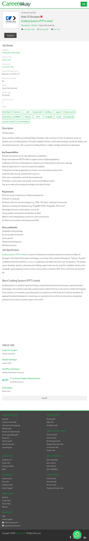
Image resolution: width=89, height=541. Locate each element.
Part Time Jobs (51, 485)
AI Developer (7, 387)
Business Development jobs (11, 432)
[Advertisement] (44, 323)
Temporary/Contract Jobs (55, 488)
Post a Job (5, 482)
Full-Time (57, 29)
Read (3, 469)
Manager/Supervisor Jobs (55, 444)
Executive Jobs (51, 438)
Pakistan (34, 25)
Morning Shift (43, 29)
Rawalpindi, (25, 25)
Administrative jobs (8, 444)
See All (44, 398)
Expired (10, 35)
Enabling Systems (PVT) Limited (37, 20)
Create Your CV (7, 460)
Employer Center (7, 485)
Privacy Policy (6, 500)
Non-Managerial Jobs (53, 441)
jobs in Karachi (51, 466)
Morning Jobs (51, 419)
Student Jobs (51, 450)
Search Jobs (6, 463)
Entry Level (6, 59)
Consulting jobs (7, 447)
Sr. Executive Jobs (52, 447)
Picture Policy (6, 504)
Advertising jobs (7, 441)
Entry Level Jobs (52, 435)
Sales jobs (5, 419)
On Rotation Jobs (52, 425)
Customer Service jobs (9, 422)
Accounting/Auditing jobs (10, 435)
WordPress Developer (11, 369)
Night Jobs (50, 422)
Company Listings (7, 466)
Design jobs (5, 438)
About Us (5, 497)
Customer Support (9, 350)
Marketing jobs (6, 428)
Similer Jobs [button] (8, 345)
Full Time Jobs (51, 478)
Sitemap (5, 507)
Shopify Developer (9, 359)
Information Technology (11, 52)
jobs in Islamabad (52, 460)
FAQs (3, 516)
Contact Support (7, 488)
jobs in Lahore (51, 463)
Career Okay (20, 533)
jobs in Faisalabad (52, 469)
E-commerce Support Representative (25, 378)
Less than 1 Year (29, 29)
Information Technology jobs (11, 425)
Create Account (7, 478)
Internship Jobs (52, 482)
